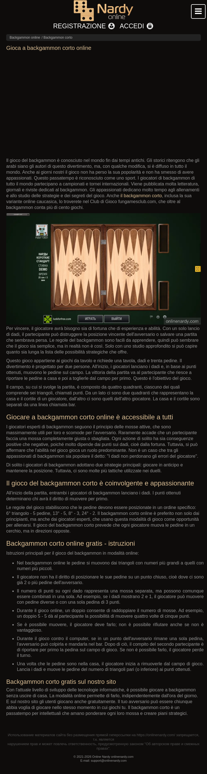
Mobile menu (198, 11)
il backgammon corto (141, 195)
